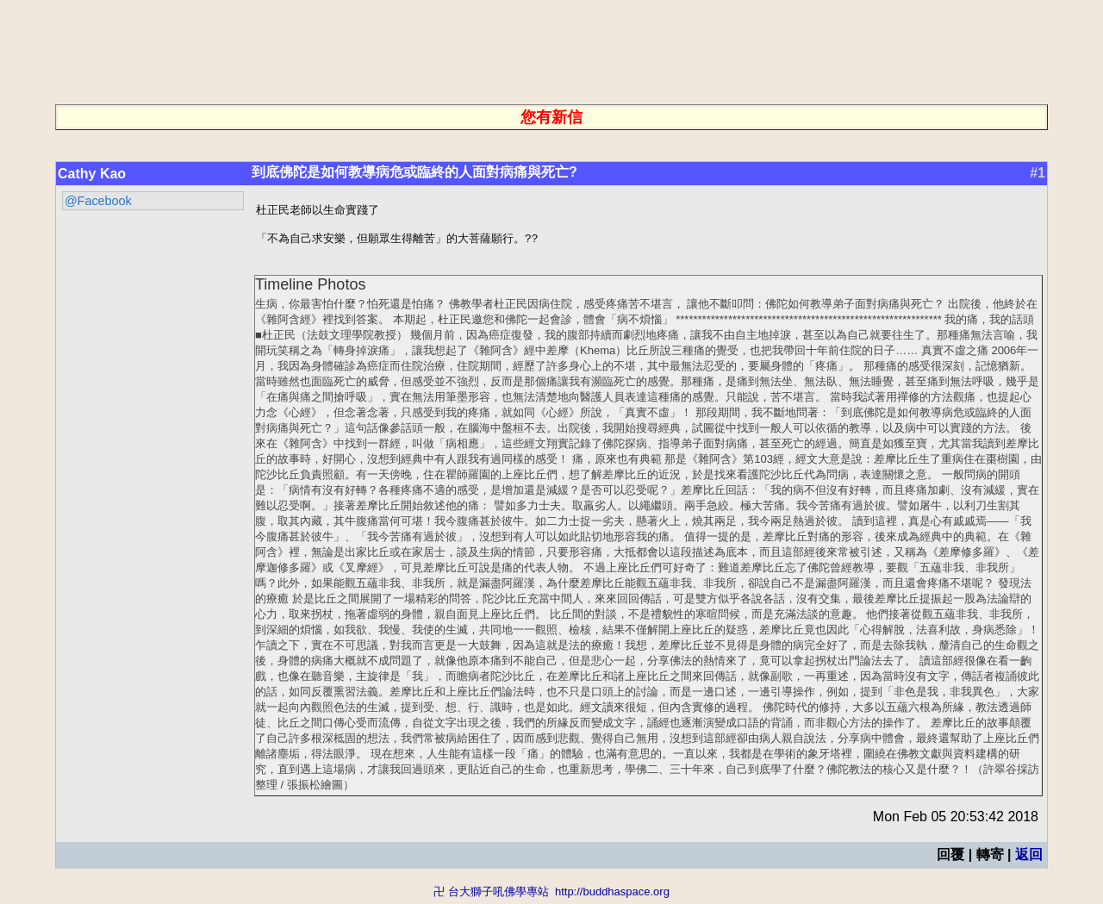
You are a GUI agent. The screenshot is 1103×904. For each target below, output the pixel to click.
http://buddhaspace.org (612, 895)
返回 (1029, 858)
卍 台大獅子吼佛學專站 (491, 895)
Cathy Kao (92, 173)
